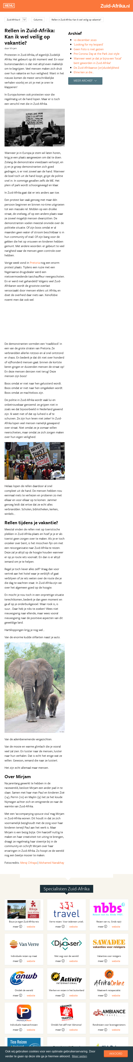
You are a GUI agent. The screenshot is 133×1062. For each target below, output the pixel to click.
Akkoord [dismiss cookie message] (115, 1053)
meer (17, 926)
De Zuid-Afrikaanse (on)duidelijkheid (96, 67)
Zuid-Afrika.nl (13, 19)
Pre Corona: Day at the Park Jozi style (96, 53)
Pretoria (35, 262)
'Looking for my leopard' (88, 44)
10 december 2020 (85, 40)
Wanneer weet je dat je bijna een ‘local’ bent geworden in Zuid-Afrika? (98, 60)
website (31, 926)
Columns (38, 19)
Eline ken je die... (84, 72)
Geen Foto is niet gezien (89, 49)
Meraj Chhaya (28, 862)
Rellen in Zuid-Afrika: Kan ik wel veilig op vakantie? (76, 19)
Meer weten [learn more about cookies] (79, 1056)
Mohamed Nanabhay (51, 862)
